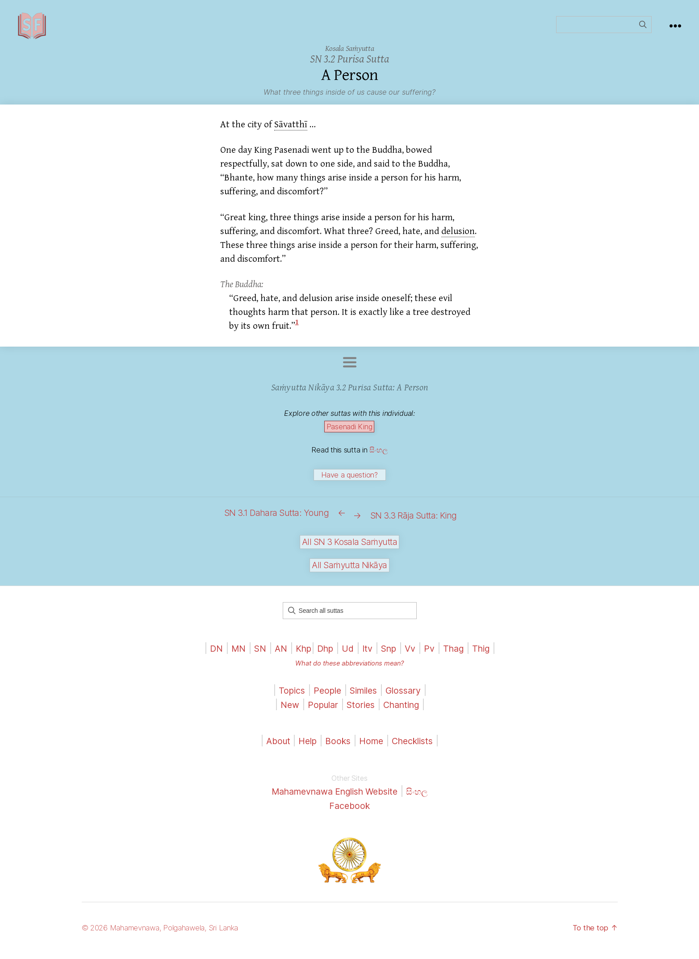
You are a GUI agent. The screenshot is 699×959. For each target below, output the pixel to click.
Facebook (349, 811)
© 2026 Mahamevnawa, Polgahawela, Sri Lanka (167, 933)
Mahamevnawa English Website (333, 797)
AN (275, 654)
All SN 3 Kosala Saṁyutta (349, 548)
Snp (391, 654)
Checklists (417, 747)
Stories (360, 710)
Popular (320, 710)
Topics (286, 696)
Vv (414, 654)
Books (337, 747)
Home (372, 747)
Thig (489, 654)
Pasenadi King (349, 440)
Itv (367, 654)
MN (230, 654)
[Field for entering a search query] (604, 31)
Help (304, 747)
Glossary (407, 696)
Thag (459, 654)
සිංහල (378, 463)
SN (253, 654)
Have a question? (349, 488)
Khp (299, 654)
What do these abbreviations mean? (349, 669)
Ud (347, 654)
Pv (433, 654)
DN (207, 654)
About (274, 747)
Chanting (405, 710)
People (324, 696)
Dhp (323, 654)
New (284, 710)
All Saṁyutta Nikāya (349, 571)
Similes (364, 696)
